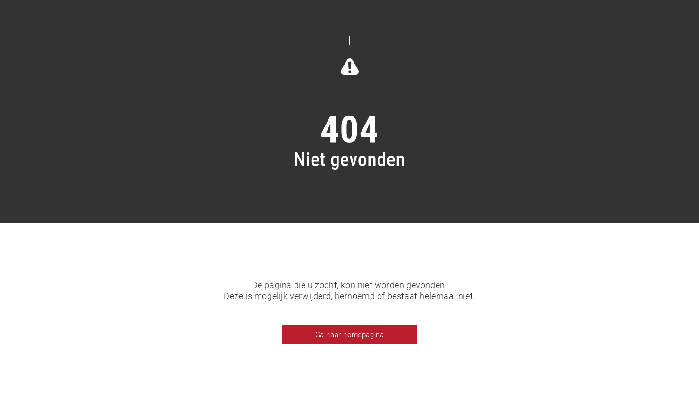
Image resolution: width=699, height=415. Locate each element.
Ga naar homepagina (349, 335)
